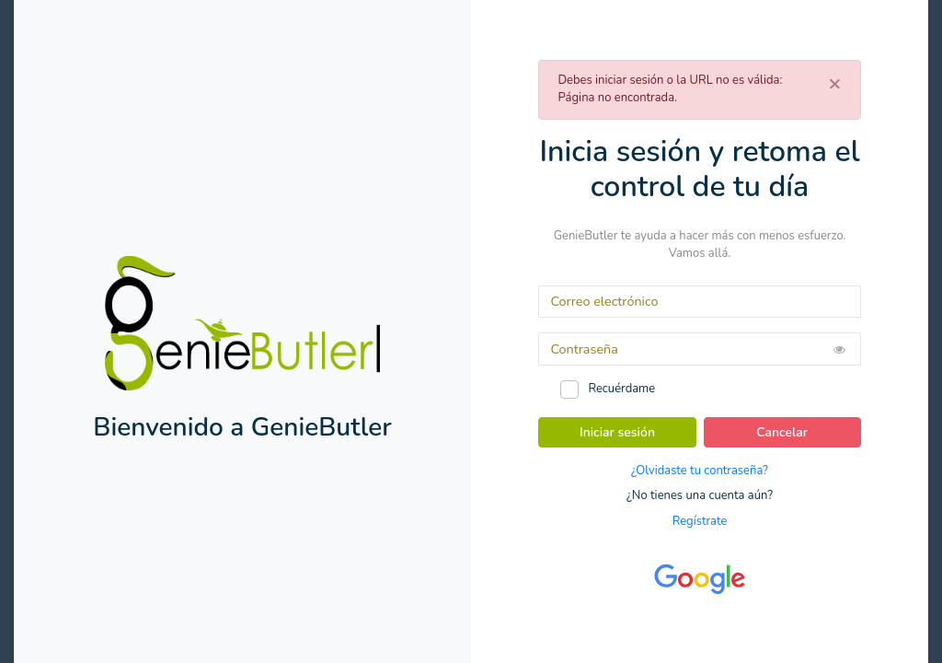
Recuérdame (621, 388)
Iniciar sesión (617, 432)
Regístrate (700, 521)
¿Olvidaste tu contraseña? (699, 470)
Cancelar (782, 432)
